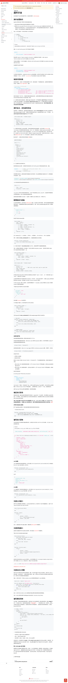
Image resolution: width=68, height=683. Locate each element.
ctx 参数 (57, 17)
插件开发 (3, 32)
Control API (36, 530)
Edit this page (17, 656)
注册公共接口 (57, 18)
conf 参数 (57, 16)
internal (3, 31)
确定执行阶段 (18, 134)
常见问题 (2, 37)
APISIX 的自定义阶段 (58, 13)
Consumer (19, 300)
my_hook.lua (28, 75)
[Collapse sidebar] (6, 663)
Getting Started (3, 8)
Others (2, 39)
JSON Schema (29, 202)
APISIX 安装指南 (3, 10)
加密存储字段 (58, 11)
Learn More (44, 0)
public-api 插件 (34, 524)
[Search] (64, 3)
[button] (59, 3)
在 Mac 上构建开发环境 (5, 22)
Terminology (3, 14)
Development (3, 19)
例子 (52, 402)
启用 (29, 137)
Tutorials (2, 13)
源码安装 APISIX (4, 21)
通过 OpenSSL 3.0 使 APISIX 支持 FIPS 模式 (6, 25)
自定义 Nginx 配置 (23, 83)
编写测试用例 (57, 22)
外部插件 (3, 26)
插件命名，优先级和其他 (59, 8)
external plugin (36, 16)
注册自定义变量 (58, 21)
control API (47, 128)
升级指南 (2, 42)
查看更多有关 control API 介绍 (19, 566)
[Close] (67, 1)
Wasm (3, 28)
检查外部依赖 (57, 7)
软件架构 (2, 11)
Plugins (2, 16)
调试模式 (3, 34)
